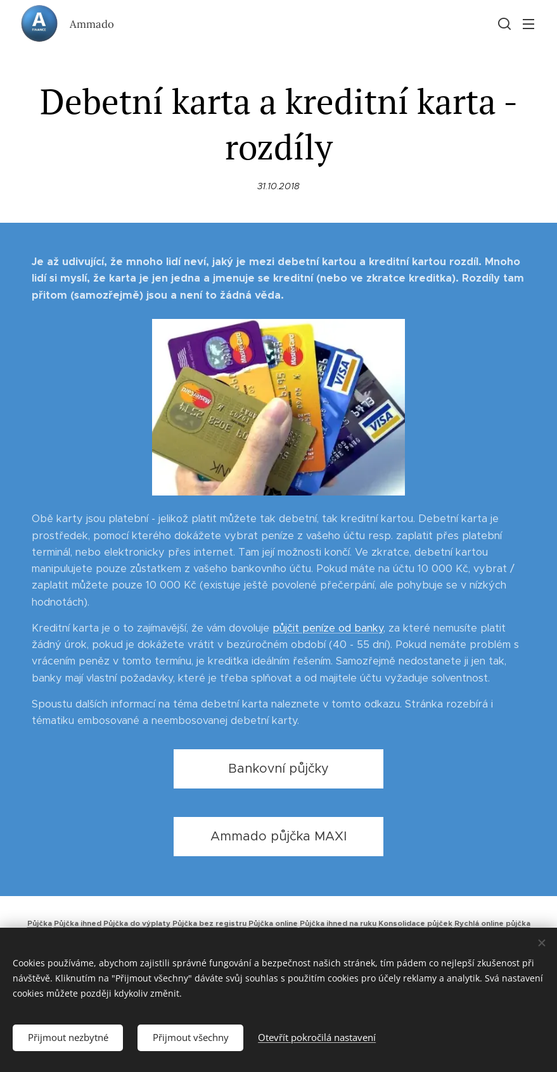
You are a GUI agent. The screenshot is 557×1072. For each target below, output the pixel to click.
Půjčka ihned (77, 923)
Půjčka (39, 923)
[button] (503, 23)
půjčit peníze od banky (327, 628)
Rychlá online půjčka (492, 923)
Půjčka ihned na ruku (338, 923)
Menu (528, 24)
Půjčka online (273, 923)
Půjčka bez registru (209, 923)
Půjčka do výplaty (136, 923)
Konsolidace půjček (415, 923)
